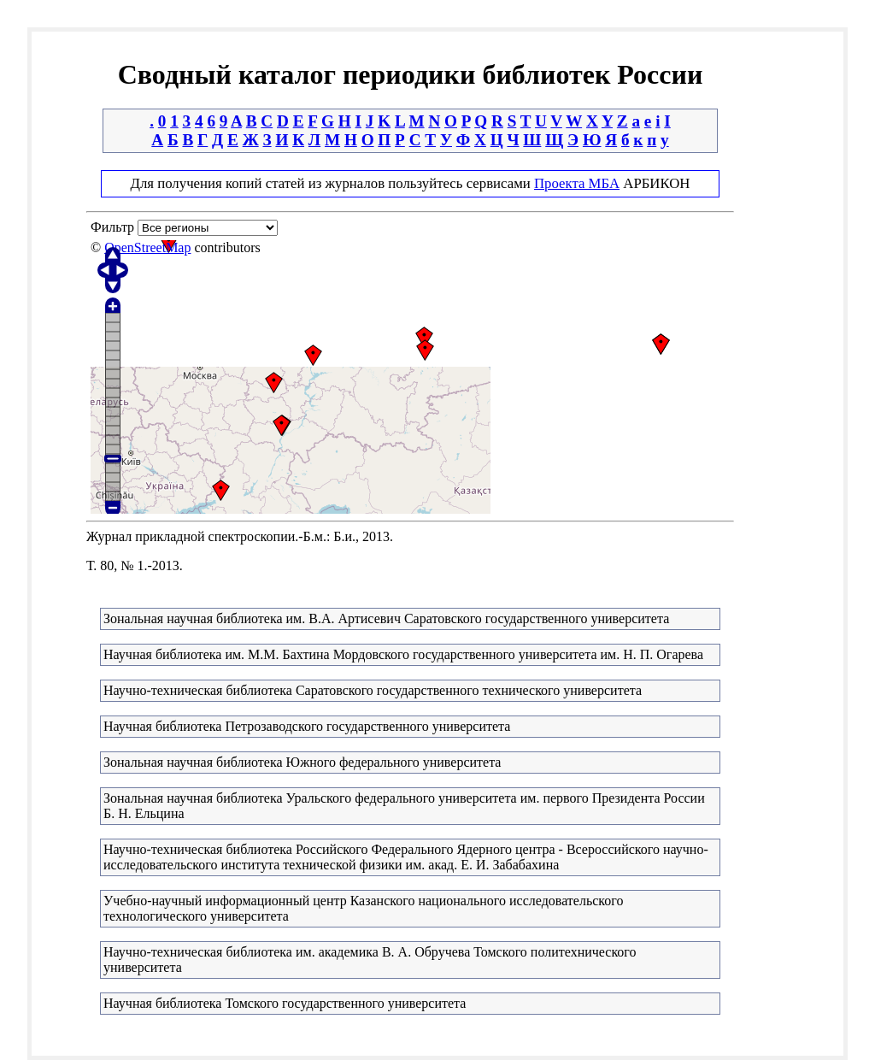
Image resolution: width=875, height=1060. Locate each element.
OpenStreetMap (147, 247)
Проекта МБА (577, 183)
